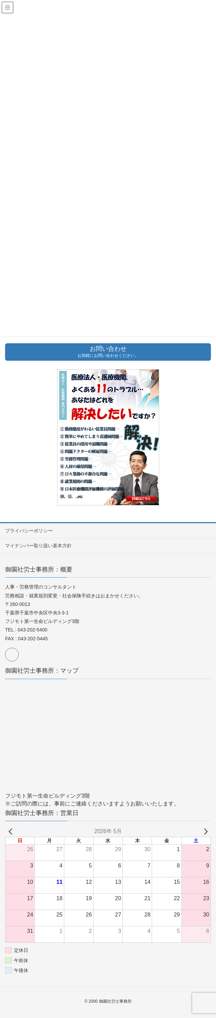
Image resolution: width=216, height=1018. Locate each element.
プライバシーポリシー (29, 530)
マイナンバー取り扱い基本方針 (38, 545)
